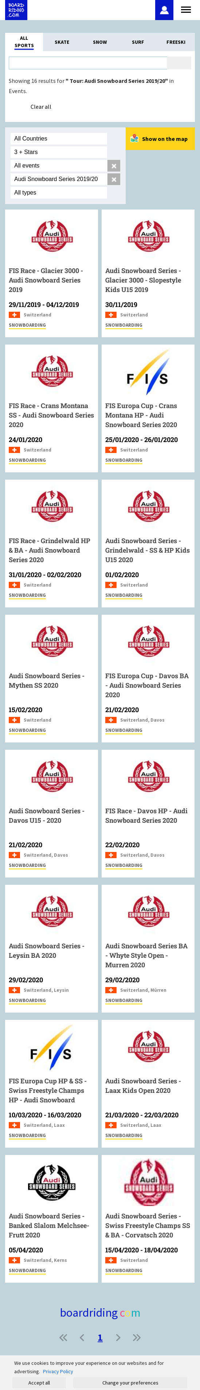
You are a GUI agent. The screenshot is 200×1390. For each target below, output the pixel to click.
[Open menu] (186, 8)
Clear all (41, 106)
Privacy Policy (58, 1371)
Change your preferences (130, 1382)
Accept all (39, 1382)
